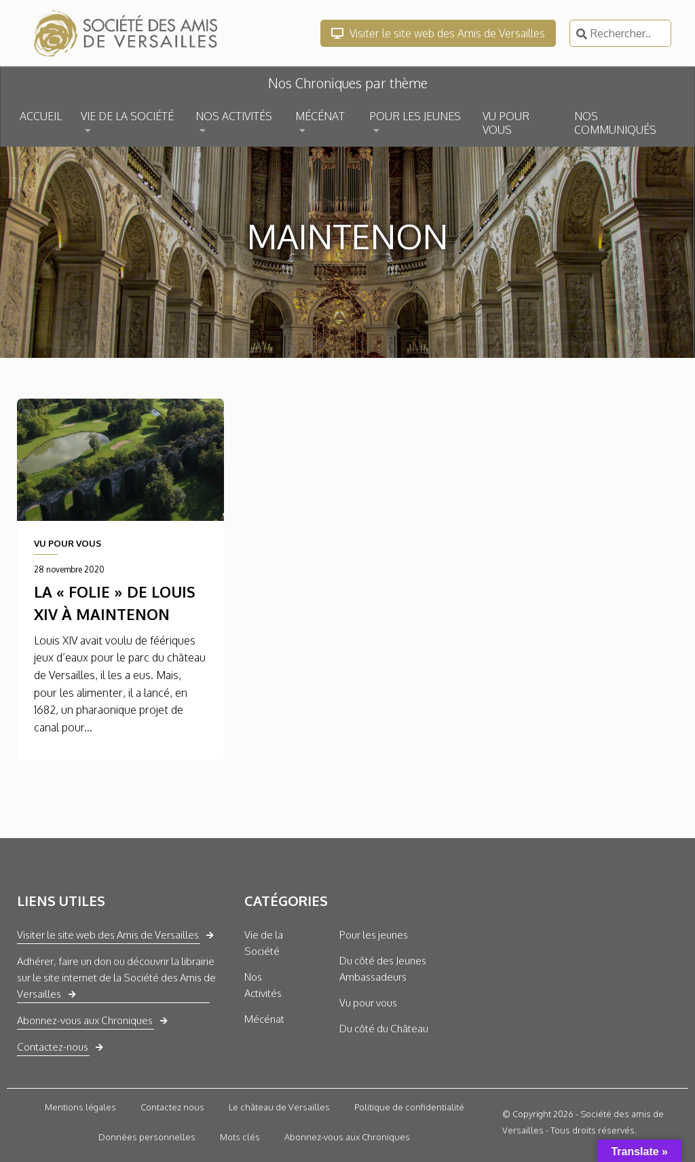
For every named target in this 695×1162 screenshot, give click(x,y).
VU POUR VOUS (506, 123)
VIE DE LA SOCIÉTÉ (127, 116)
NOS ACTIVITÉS (233, 116)
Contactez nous (172, 1107)
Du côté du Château (383, 1028)
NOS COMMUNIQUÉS (615, 123)
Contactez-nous (52, 1046)
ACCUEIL (41, 116)
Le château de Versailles (279, 1107)
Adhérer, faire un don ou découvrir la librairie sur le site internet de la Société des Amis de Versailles (116, 977)
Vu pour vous (368, 1002)
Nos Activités (263, 985)
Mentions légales (80, 1107)
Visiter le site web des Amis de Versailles (438, 33)
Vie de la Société (263, 943)
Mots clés (240, 1136)
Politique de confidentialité (409, 1107)
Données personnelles (146, 1136)
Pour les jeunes (373, 934)
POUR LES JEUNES (415, 116)
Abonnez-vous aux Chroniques (85, 1020)
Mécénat (264, 1019)
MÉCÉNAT (320, 116)
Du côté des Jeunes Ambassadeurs (382, 968)
